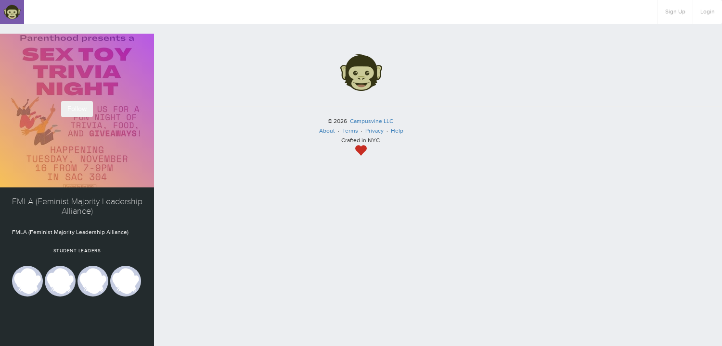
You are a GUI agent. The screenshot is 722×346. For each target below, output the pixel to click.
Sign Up (675, 11)
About (327, 131)
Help (397, 131)
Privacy (374, 131)
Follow (77, 109)
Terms (350, 131)
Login (707, 11)
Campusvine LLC (371, 121)
